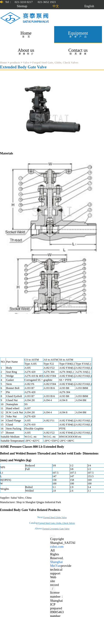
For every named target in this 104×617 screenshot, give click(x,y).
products (15, 62)
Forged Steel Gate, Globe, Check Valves (55, 62)
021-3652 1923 (47, 2)
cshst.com (57, 546)
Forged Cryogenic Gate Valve (56, 528)
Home (3, 62)
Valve (26, 62)
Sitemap (22, 6)
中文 (56, 6)
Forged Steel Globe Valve (55, 517)
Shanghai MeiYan (56, 563)
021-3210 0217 (24, 2)
